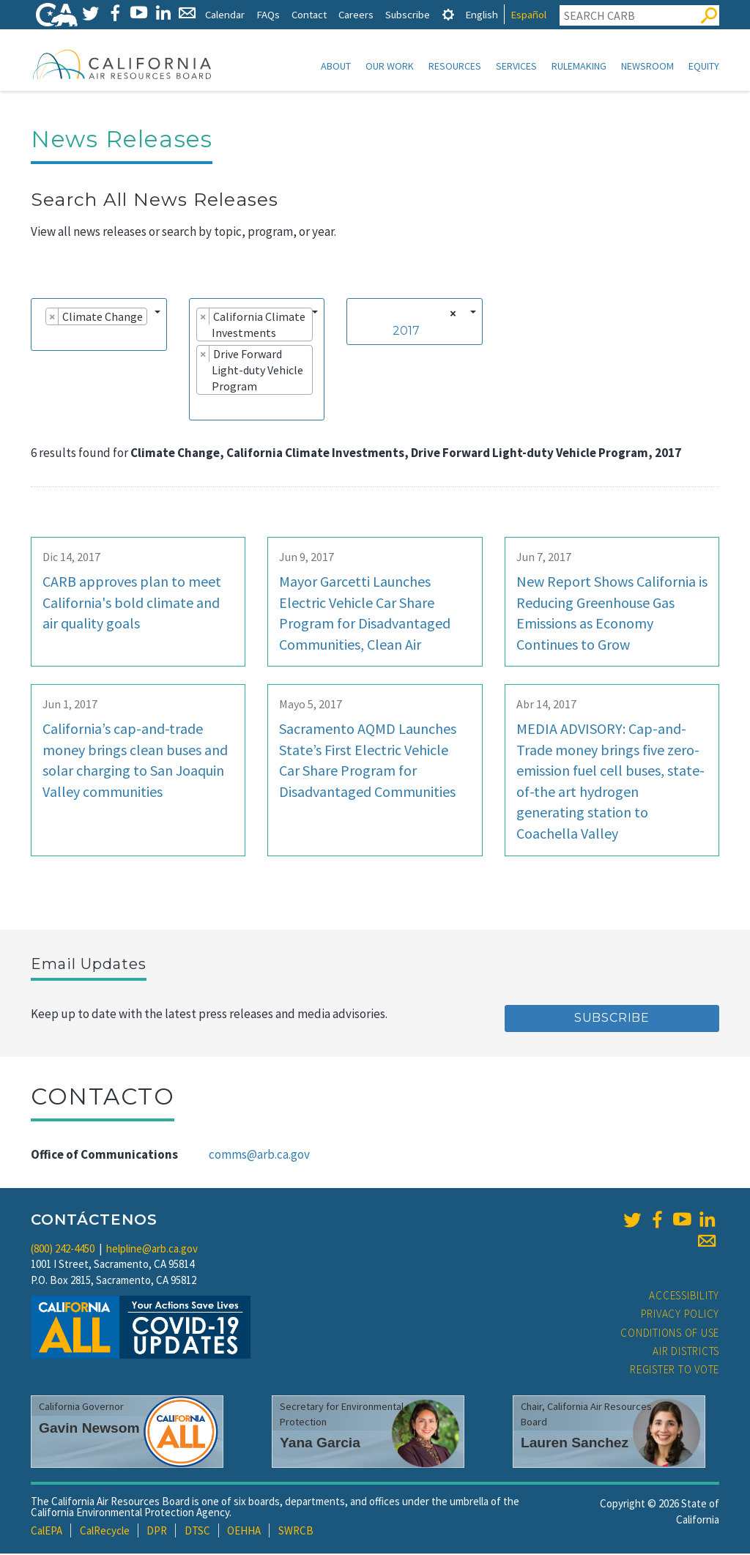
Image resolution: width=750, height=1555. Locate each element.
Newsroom (647, 66)
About (336, 66)
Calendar (225, 14)
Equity (703, 66)
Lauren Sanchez (574, 1444)
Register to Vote (674, 1371)
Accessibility (684, 1297)
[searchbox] (42, 338)
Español (528, 14)
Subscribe (407, 14)
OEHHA (244, 1532)
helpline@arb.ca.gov (152, 1250)
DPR (156, 1532)
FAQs (268, 14)
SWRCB (295, 1532)
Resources (454, 66)
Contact (309, 14)
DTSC (197, 1532)
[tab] (448, 14)
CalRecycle (105, 1532)
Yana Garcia (320, 1444)
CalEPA (46, 1532)
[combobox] (99, 326)
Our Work (389, 66)
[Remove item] (52, 318)
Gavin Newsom (89, 1429)
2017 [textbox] (406, 332)
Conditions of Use (669, 1334)
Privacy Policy (680, 1315)
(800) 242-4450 (62, 1250)
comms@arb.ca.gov (259, 1156)
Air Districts (686, 1352)
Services (516, 66)
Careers (356, 14)
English (481, 14)
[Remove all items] (450, 314)
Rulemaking (579, 66)
